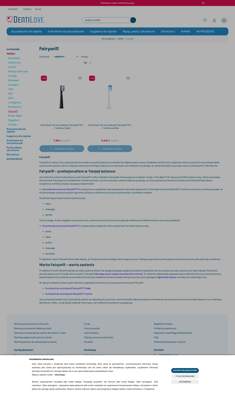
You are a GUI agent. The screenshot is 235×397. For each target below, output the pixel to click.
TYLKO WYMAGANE (185, 376)
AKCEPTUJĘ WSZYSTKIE (185, 370)
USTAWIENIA (185, 382)
